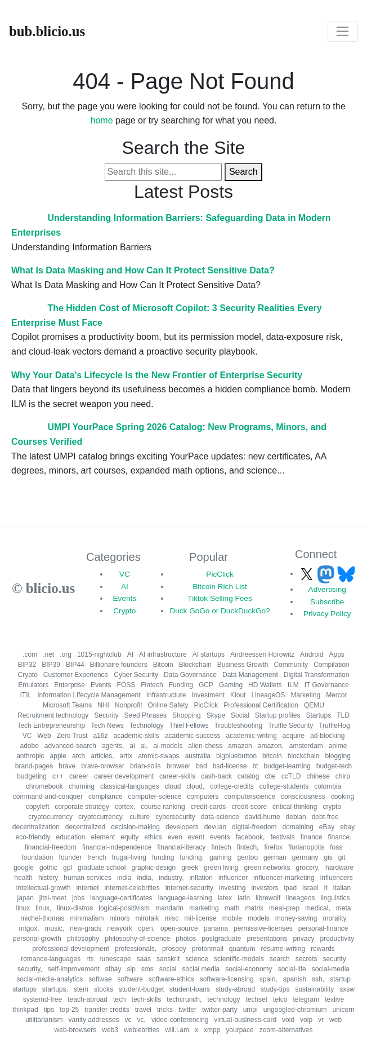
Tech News (107, 725)
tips (49, 1010)
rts (89, 959)
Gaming (231, 685)
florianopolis (306, 847)
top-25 (69, 1010)
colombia (327, 786)
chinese (317, 776)
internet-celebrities (132, 888)
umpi (250, 1010)
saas (144, 959)
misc (172, 918)
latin (244, 898)
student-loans (189, 989)
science (196, 959)
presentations (267, 939)
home (102, 120)
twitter (187, 1010)
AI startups (209, 654)
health (23, 878)
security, (29, 969)
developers (182, 827)
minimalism (87, 918)
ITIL (26, 695)
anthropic (30, 756)
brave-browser (102, 766)
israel (310, 888)
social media (201, 969)
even (175, 837)
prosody (174, 949)
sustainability (314, 989)
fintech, (248, 847)
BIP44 (75, 665)
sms (147, 969)
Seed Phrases (145, 715)
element (103, 837)
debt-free (325, 817)
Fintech (152, 685)
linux (23, 908)
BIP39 (51, 665)
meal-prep (284, 908)
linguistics (335, 898)
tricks (165, 1010)
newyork (119, 928)
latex (225, 898)
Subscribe (327, 602)
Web (44, 736)
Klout (237, 695)
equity (129, 837)
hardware (339, 868)
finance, (340, 837)
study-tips (275, 989)
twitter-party (220, 1010)
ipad (290, 888)
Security (106, 715)
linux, (43, 908)
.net (48, 654)
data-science (220, 817)
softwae (99, 979)
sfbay (113, 969)
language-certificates (121, 898)
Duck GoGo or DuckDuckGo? (219, 611)
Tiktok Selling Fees (219, 598)
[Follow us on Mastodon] (327, 573)
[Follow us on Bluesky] (346, 573)
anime (338, 746)
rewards (323, 949)
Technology (146, 725)
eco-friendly (32, 837)
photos (186, 939)
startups (24, 989)
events (220, 837)
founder (70, 857)
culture (139, 817)
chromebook (44, 786)
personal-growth (37, 939)
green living (221, 868)
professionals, (135, 949)
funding (163, 857)
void (288, 1020)
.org (65, 654)
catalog (248, 776)
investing (232, 888)
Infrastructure (166, 695)
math (232, 908)
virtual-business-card (245, 1020)
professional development (70, 949)
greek (189, 868)
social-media (331, 969)
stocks (103, 989)
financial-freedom (51, 847)
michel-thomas (43, 918)
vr (321, 1020)
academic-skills (136, 736)
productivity (337, 939)
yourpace (239, 1030)
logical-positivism (124, 908)
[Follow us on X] (308, 573)
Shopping (186, 715)
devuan (215, 827)
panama (216, 928)
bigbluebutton (236, 756)
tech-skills (147, 999)
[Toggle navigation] (343, 31)
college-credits (231, 786)
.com (30, 654)
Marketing (305, 695)
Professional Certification (260, 705)
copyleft (37, 807)
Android (311, 654)
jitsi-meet (52, 898)
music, (55, 928)
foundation (37, 857)
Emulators (33, 685)
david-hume (262, 817)
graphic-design (153, 868)
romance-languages (50, 959)
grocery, (308, 868)
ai (132, 746)
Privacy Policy (327, 613)
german (275, 857)
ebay (347, 827)
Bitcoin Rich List (220, 586)
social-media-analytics (49, 979)
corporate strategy (82, 807)
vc (128, 1020)
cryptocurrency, (101, 817)
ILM (293, 685)
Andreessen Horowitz (262, 654)
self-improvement (74, 969)
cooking (342, 796)
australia (198, 756)
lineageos (300, 898)
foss (336, 847)
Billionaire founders (118, 665)
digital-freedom (254, 827)
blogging (337, 756)
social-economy (248, 969)
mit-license (200, 918)
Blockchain (195, 665)
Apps (336, 654)
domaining (297, 827)
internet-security (189, 888)
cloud (173, 786)
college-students (283, 786)
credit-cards (208, 807)
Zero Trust (72, 736)
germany (305, 857)
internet (88, 888)
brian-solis (145, 766)
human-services (87, 878)
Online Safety (168, 705)
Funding (181, 685)
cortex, (125, 807)
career (78, 776)
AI (124, 586)
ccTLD (291, 776)
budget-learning (286, 766)
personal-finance (323, 928)
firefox (273, 847)
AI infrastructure (163, 654)
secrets (306, 959)
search (280, 959)
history (48, 878)
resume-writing (283, 949)
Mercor (336, 695)
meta (343, 908)
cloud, (195, 786)
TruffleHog (334, 725)
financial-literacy (181, 847)
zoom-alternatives (286, 1030)
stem (81, 989)
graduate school (102, 868)
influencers (336, 878)
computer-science (155, 796)
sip (131, 969)
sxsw (347, 989)
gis (328, 857)
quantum (242, 949)
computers (202, 796)
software (130, 979)
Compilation (331, 665)
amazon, (271, 746)
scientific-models (239, 959)
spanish (294, 979)
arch (78, 756)
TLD (343, 715)
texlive (334, 999)
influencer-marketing (284, 878)
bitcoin (272, 756)
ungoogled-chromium (295, 1010)
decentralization (36, 827)
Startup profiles (278, 715)
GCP (206, 685)
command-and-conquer (48, 796)
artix (126, 756)
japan (25, 898)
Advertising (327, 589)
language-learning (185, 898)
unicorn (343, 1010)
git (342, 857)
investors (264, 888)
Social (240, 715)
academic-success (193, 736)
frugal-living (129, 857)
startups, (55, 989)
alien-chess (205, 746)
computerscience (249, 796)
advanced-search (70, 746)
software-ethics (171, 979)
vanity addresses (94, 1020)
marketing (204, 908)
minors (120, 918)
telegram (306, 999)
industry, (171, 878)
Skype (216, 715)
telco (280, 999)
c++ (58, 776)
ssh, (318, 979)
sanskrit (168, 959)
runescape (115, 959)
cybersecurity (175, 817)
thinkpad (25, 1010)
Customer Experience (75, 675)
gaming (220, 857)
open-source (179, 928)
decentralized (85, 827)
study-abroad (235, 989)
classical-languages (129, 786)
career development (124, 776)
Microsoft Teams (67, 705)
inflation (201, 878)
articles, (102, 756)
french (96, 857)
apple (58, 756)
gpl (67, 868)
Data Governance (190, 675)
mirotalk (147, 918)
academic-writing (251, 736)
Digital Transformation (317, 675)
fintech (221, 847)
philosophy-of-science (137, 939)
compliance (105, 796)
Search (243, 171)
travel (143, 1010)
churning (82, 786)
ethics (153, 837)
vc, (141, 1020)
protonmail (207, 949)
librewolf (268, 898)
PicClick (219, 574)
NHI (103, 705)
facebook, (250, 837)
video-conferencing (179, 1020)
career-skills (177, 776)
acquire (294, 736)
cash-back (216, 776)
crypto (332, 807)
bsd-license (230, 766)
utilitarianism (44, 1020)
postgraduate (221, 939)
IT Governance (327, 685)
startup (340, 979)
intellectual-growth (43, 888)
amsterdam (306, 746)
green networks (267, 868)
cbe (270, 776)
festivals (282, 837)
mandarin (169, 908)
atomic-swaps (158, 756)
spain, (268, 979)
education (71, 837)
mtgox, (29, 928)
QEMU (314, 705)
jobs (78, 898)
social (168, 969)
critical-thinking (294, 807)
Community (291, 665)
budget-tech (334, 766)
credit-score (249, 807)
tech (119, 999)
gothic (48, 868)
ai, (144, 746)
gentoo (247, 857)
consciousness (303, 796)
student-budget (141, 989)
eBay (326, 827)
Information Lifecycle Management (88, 695)
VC (124, 574)
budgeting (32, 776)
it (326, 888)
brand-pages (34, 766)
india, (145, 878)
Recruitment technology (52, 715)
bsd (201, 766)
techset (256, 999)
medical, (317, 908)
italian (342, 888)
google (24, 868)
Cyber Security (136, 675)
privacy (303, 939)
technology (223, 999)
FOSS (126, 685)
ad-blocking (327, 736)
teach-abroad (88, 999)
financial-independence (116, 847)
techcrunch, (184, 999)
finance (312, 837)
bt (255, 766)
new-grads (85, 928)
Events (125, 598)
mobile (232, 918)
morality (334, 918)
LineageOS (268, 695)
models (259, 918)
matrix (254, 908)
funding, (192, 857)
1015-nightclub (99, 654)
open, (146, 928)
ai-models (167, 746)
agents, (113, 746)
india (124, 878)
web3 (110, 1030)
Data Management (250, 675)
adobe (29, 746)
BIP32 (27, 665)
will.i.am (177, 1030)
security (334, 959)
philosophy (83, 939)
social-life (292, 969)
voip (306, 1020)
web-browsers (76, 1030)
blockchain (304, 756)
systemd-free (42, 999)
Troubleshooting (238, 725)
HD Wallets (265, 685)
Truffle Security (290, 725)
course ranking (163, 807)
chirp (342, 776)
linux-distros (75, 908)
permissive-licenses (263, 928)
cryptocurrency (50, 817)
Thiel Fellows (189, 725)
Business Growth (242, 665)
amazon (240, 746)
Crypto (124, 611)
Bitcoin (163, 665)
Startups (318, 715)
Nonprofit (128, 705)
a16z (100, 736)
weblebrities (141, 1030)
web (335, 1020)
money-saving (296, 918)
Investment (208, 695)
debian (296, 817)
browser (179, 766)
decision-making (135, 827)
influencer (233, 878)
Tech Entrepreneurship (51, 725)
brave (67, 766)
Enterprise (69, 685)
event (196, 837)
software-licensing (227, 979)
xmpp (212, 1030)
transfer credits (106, 1010)
